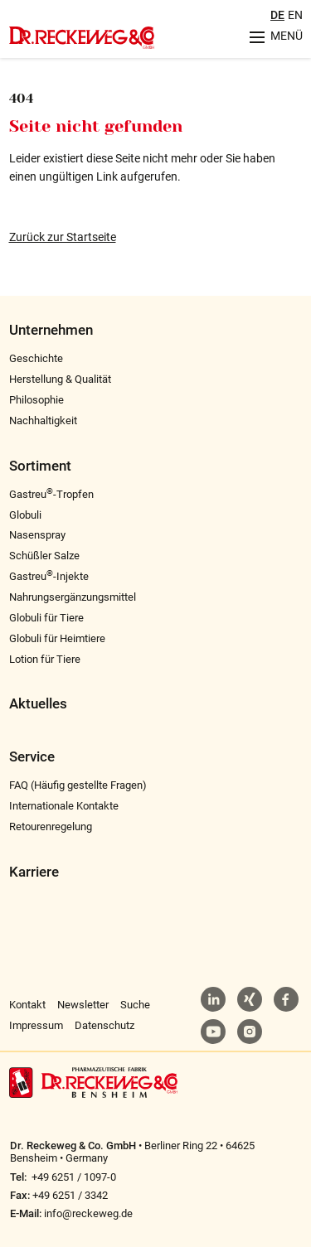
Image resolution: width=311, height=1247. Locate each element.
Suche (135, 1004)
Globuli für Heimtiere (57, 638)
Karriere (34, 872)
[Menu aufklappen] (270, 37)
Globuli (25, 515)
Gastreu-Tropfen (51, 494)
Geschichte (36, 358)
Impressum (36, 1025)
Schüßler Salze (44, 555)
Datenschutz (104, 1025)
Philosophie (36, 400)
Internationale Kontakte (64, 806)
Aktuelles (38, 704)
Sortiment (40, 466)
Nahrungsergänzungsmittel (72, 597)
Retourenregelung (50, 826)
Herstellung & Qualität (60, 379)
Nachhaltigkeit (43, 420)
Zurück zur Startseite (62, 237)
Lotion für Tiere (44, 659)
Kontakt (27, 1004)
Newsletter (83, 1004)
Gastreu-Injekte (49, 576)
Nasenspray (37, 535)
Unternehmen (51, 330)
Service (32, 757)
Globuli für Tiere (46, 617)
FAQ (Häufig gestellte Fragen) (78, 785)
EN (295, 15)
